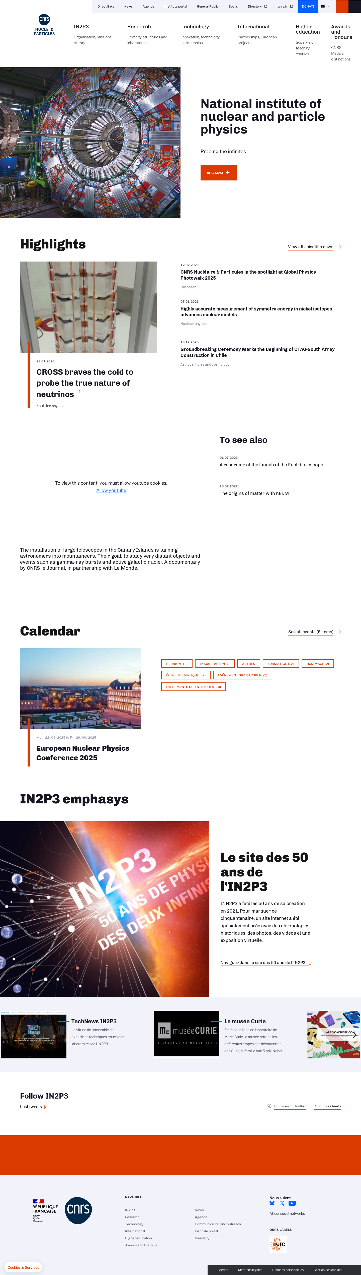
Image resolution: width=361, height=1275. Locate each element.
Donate (308, 6)
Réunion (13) (177, 664)
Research (148, 37)
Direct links (106, 6)
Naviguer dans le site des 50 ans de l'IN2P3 (263, 962)
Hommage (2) (318, 664)
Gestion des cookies (328, 1270)
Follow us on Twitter (290, 1106)
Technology (204, 37)
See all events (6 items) (310, 631)
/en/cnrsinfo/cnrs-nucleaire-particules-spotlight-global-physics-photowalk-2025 (260, 278)
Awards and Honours (341, 45)
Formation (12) (281, 664)
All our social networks (287, 1214)
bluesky (272, 1203)
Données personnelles (288, 1270)
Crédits (223, 1270)
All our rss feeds (327, 1106)
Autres (248, 664)
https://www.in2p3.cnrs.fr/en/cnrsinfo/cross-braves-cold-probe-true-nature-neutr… (88, 335)
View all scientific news (310, 246)
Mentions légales (250, 1270)
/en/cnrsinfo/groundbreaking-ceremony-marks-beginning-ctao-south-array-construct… (260, 353)
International (261, 37)
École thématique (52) (186, 675)
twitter (282, 1203)
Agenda (148, 6)
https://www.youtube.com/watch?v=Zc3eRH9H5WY (280, 461)
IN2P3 (95, 37)
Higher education (308, 43)
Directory (255, 6)
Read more (215, 172)
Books (233, 6)
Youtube (292, 1203)
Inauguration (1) (215, 664)
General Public (208, 6)
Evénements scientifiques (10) (193, 687)
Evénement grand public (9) (242, 675)
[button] (23, 1267)
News (128, 6)
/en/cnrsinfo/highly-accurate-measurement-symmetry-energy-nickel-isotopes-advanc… (260, 312)
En (323, 6)
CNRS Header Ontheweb (342, 6)
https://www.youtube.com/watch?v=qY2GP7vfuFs (280, 489)
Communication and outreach (218, 1224)
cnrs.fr (283, 6)
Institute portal (175, 6)
